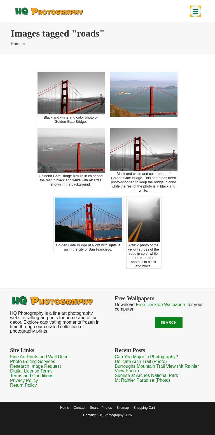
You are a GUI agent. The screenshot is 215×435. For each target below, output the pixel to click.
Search (169, 323)
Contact (79, 408)
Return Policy (23, 385)
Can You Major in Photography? (146, 356)
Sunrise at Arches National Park (146, 375)
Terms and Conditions (31, 375)
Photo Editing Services (32, 361)
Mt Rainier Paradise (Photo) (142, 380)
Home (16, 44)
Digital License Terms (31, 371)
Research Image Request (35, 366)
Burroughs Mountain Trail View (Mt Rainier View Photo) (157, 368)
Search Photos (101, 408)
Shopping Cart (144, 408)
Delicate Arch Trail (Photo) (141, 361)
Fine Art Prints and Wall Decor (40, 356)
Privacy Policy (24, 380)
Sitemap (122, 408)
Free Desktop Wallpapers (161, 304)
